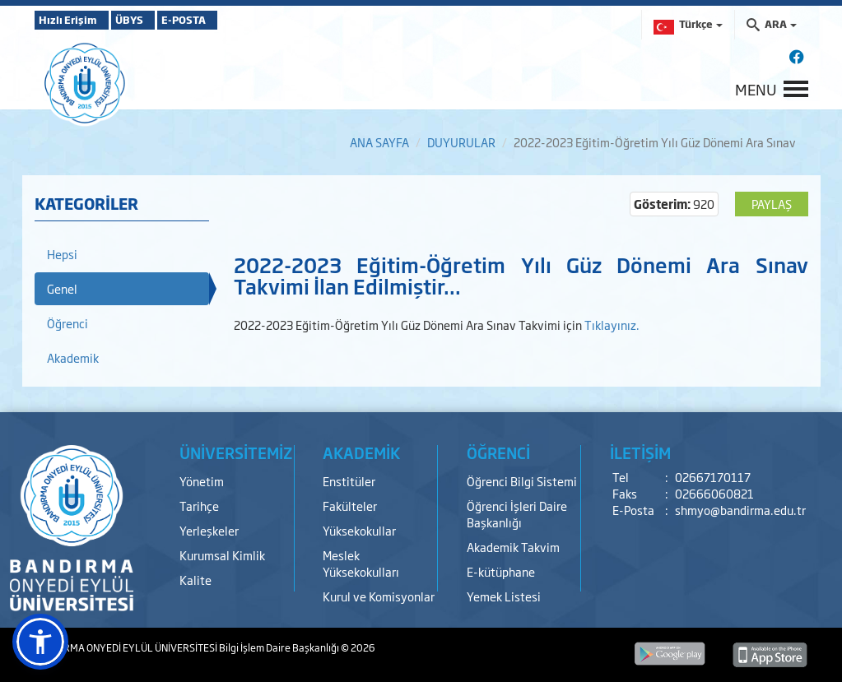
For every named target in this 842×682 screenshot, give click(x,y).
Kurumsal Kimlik (222, 555)
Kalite (195, 579)
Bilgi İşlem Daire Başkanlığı (280, 647)
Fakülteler (350, 505)
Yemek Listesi (504, 596)
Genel (62, 288)
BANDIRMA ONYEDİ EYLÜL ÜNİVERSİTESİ (127, 647)
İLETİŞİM (640, 452)
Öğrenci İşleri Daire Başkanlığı (517, 514)
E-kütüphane (501, 571)
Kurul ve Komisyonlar (379, 596)
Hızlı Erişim (75, 19)
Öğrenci (67, 323)
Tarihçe (199, 505)
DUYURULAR (461, 142)
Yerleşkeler (209, 530)
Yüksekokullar (359, 530)
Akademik (73, 357)
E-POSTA (232, 19)
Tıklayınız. (612, 324)
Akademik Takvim (513, 546)
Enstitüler (349, 480)
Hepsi (62, 253)
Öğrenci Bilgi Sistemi (522, 480)
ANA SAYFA (379, 142)
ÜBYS (156, 19)
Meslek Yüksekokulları (361, 563)
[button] (40, 642)
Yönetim (201, 480)
